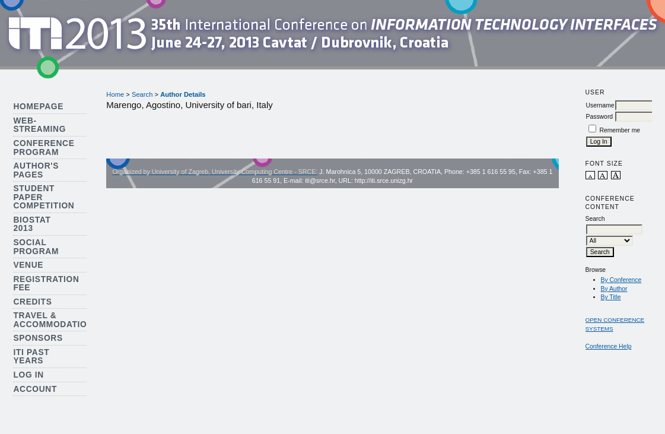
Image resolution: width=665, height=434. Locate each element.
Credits (32, 301)
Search (142, 94)
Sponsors (37, 338)
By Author (614, 289)
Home (115, 94)
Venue (28, 265)
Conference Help (609, 346)
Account (35, 389)
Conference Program (43, 148)
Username (600, 105)
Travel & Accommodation (53, 320)
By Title (611, 297)
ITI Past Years (31, 357)
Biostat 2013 (31, 224)
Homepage (38, 106)
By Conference (621, 280)
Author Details (182, 94)
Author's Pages (36, 170)
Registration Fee (46, 284)
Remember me (619, 130)
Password (599, 116)
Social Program (36, 247)
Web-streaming (39, 125)
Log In (28, 374)
